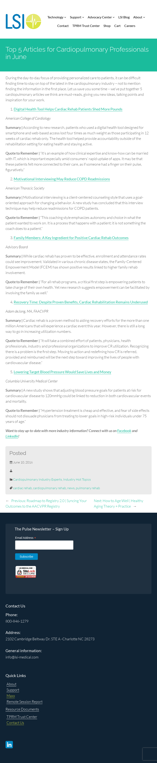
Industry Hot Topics (77, 479)
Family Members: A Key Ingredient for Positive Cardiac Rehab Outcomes (71, 237)
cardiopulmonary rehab (49, 488)
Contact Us (15, 722)
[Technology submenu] (65, 17)
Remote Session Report (25, 701)
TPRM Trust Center (22, 716)
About (11, 684)
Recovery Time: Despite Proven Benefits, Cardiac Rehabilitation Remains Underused (81, 302)
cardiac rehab (22, 488)
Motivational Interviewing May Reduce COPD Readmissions (62, 179)
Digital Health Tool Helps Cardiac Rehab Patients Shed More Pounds (68, 109)
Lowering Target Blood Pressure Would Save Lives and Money (62, 372)
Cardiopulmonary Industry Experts (37, 479)
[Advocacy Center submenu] (114, 17)
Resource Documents (22, 709)
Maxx (11, 695)
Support (13, 689)
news (71, 488)
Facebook (124, 430)
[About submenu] (144, 17)
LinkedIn (12, 436)
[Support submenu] (83, 17)
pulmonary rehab (88, 488)
